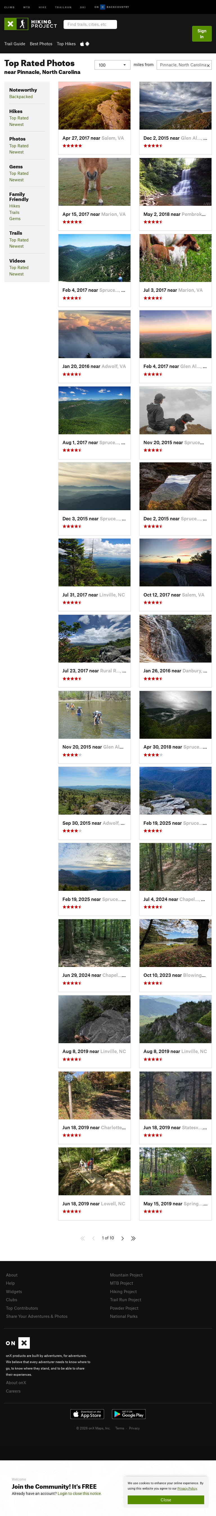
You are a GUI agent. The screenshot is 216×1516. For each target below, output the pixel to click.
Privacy (134, 1428)
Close (166, 1499)
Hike (43, 7)
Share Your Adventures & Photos (37, 1316)
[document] (166, 1492)
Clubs (11, 1299)
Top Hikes (66, 43)
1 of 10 (108, 1237)
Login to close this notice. (80, 1493)
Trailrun (63, 7)
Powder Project (124, 1308)
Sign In (201, 33)
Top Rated (19, 117)
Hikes (14, 205)
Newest (16, 124)
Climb (9, 7)
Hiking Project (123, 1291)
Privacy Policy (187, 1488)
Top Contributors (22, 1308)
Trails (14, 212)
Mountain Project (126, 1274)
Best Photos (41, 43)
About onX (16, 1382)
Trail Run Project (125, 1299)
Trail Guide (14, 43)
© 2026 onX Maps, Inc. (93, 1428)
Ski (83, 7)
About (11, 1274)
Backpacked (21, 96)
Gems (15, 218)
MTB (26, 7)
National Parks (124, 1316)
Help (10, 1282)
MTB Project (121, 1282)
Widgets (14, 1291)
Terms (119, 1428)
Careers (13, 1390)
